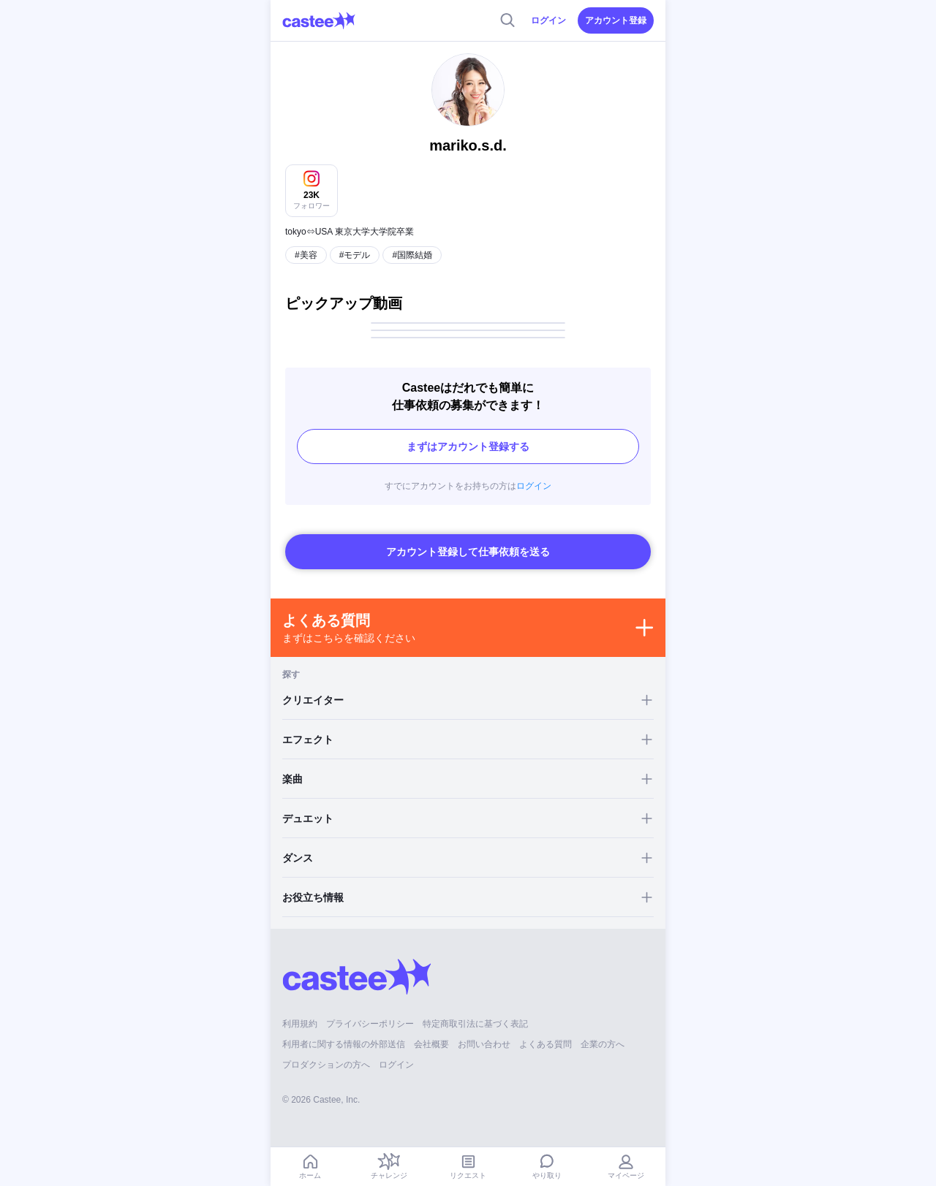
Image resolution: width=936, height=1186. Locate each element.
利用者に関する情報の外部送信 (343, 1044)
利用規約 (299, 1024)
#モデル (355, 255)
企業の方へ (602, 1044)
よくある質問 (545, 1044)
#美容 (306, 255)
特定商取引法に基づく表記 (475, 1024)
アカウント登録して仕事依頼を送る (468, 552)
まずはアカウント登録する (468, 446)
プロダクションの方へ (326, 1065)
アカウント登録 (615, 20)
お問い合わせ (484, 1044)
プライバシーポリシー (370, 1024)
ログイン (548, 20)
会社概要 (431, 1044)
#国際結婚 (412, 255)
